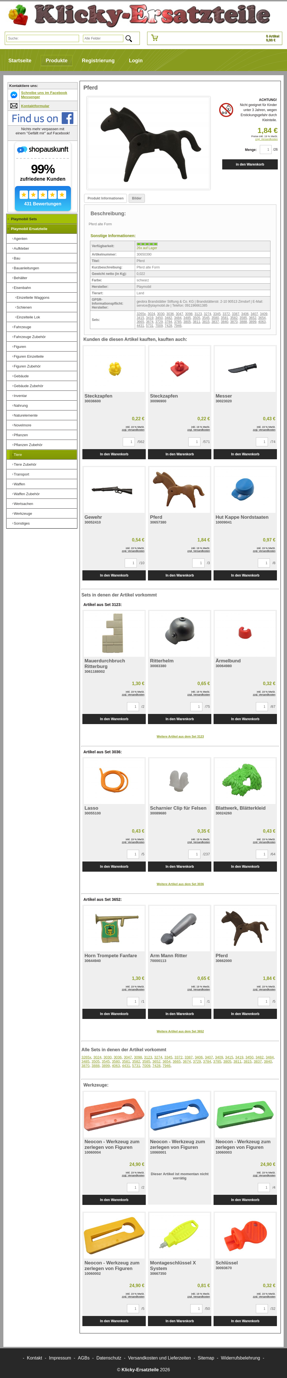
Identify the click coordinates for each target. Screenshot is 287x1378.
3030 (161, 314)
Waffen (19, 484)
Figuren (20, 346)
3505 (196, 318)
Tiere (18, 455)
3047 (179, 314)
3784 (168, 322)
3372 (226, 314)
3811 (196, 322)
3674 (150, 322)
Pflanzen (21, 435)
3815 (206, 322)
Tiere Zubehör (25, 464)
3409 (263, 314)
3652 (252, 318)
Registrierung (98, 60)
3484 (178, 318)
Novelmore (22, 425)
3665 (140, 322)
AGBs (84, 1358)
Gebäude (21, 376)
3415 (140, 318)
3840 (224, 322)
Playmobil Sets (24, 219)
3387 (235, 314)
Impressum (60, 1358)
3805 (187, 322)
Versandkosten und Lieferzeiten (159, 1358)
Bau (17, 258)
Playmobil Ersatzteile (29, 229)
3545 (206, 318)
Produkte (57, 60)
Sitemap (206, 1358)
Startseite (19, 60)
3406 (245, 314)
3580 (215, 318)
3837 (215, 322)
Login (136, 60)
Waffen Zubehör (27, 494)
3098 (189, 314)
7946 (178, 326)
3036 (170, 314)
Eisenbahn (22, 288)
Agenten (20, 238)
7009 (159, 326)
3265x (141, 314)
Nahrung (21, 405)
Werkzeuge (23, 513)
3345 (217, 314)
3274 (207, 314)
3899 (252, 322)
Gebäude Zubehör (28, 386)
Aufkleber (21, 248)
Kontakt (34, 1358)
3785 (178, 322)
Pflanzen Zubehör (28, 445)
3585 (243, 318)
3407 (254, 314)
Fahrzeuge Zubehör (30, 337)
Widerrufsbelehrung (240, 1358)
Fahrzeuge (22, 327)
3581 (224, 318)
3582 (234, 318)
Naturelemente (26, 415)
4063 (262, 322)
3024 (151, 314)
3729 (159, 322)
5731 (150, 326)
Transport (21, 474)
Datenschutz (108, 1358)
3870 (234, 322)
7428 (168, 326)
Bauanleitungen (26, 268)
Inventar (20, 396)
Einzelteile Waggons (33, 297)
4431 (140, 326)
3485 (187, 318)
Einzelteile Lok (28, 317)
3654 (262, 318)
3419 (150, 318)
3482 (168, 318)
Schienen (24, 307)
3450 (159, 318)
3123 (198, 314)
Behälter (20, 278)
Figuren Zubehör (27, 366)
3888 (243, 322)
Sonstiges (22, 523)
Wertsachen (23, 504)
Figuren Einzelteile (29, 356)
